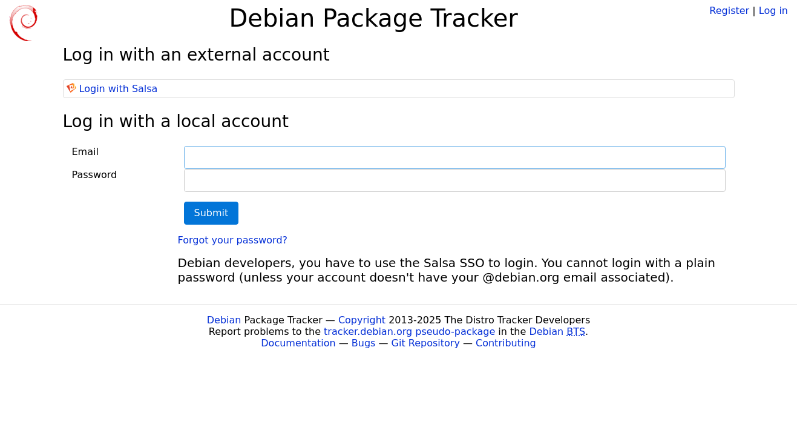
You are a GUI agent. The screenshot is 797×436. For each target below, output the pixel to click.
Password (94, 174)
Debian (224, 320)
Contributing (506, 343)
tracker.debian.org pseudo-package (409, 331)
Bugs (364, 343)
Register (729, 10)
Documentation (298, 343)
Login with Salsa (118, 88)
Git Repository (426, 343)
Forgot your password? (233, 240)
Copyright (361, 320)
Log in (773, 10)
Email (85, 151)
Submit (211, 213)
